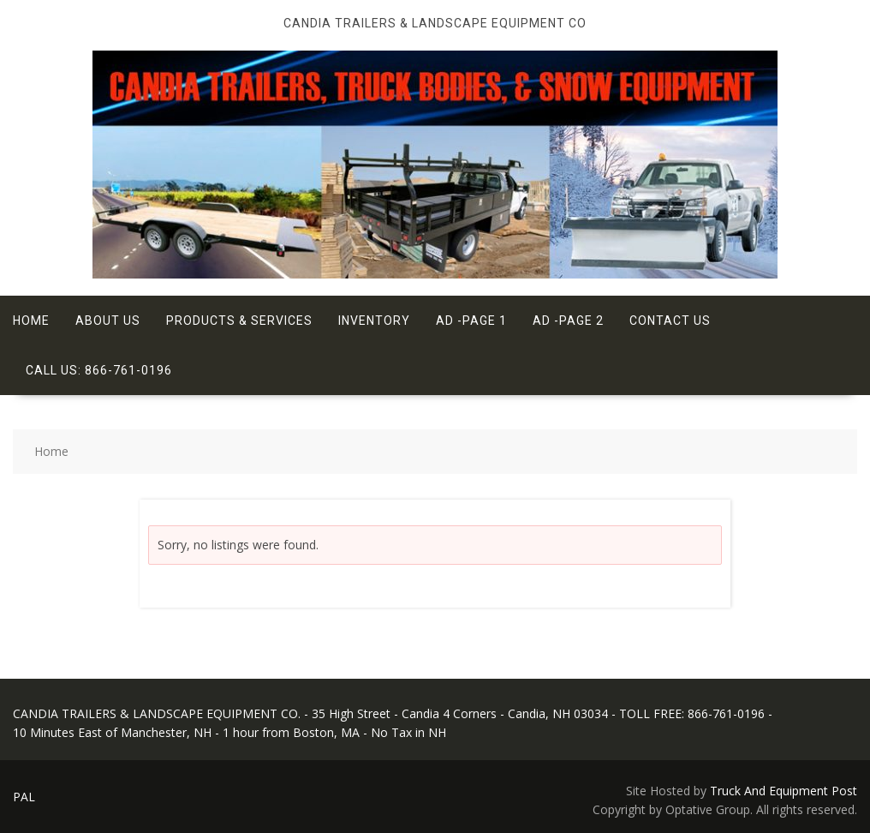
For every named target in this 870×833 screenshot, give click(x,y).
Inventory (374, 320)
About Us (107, 320)
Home (31, 320)
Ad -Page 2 (568, 320)
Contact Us (670, 320)
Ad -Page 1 (471, 320)
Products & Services (239, 320)
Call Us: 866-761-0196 (99, 370)
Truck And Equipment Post (783, 790)
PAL (24, 796)
